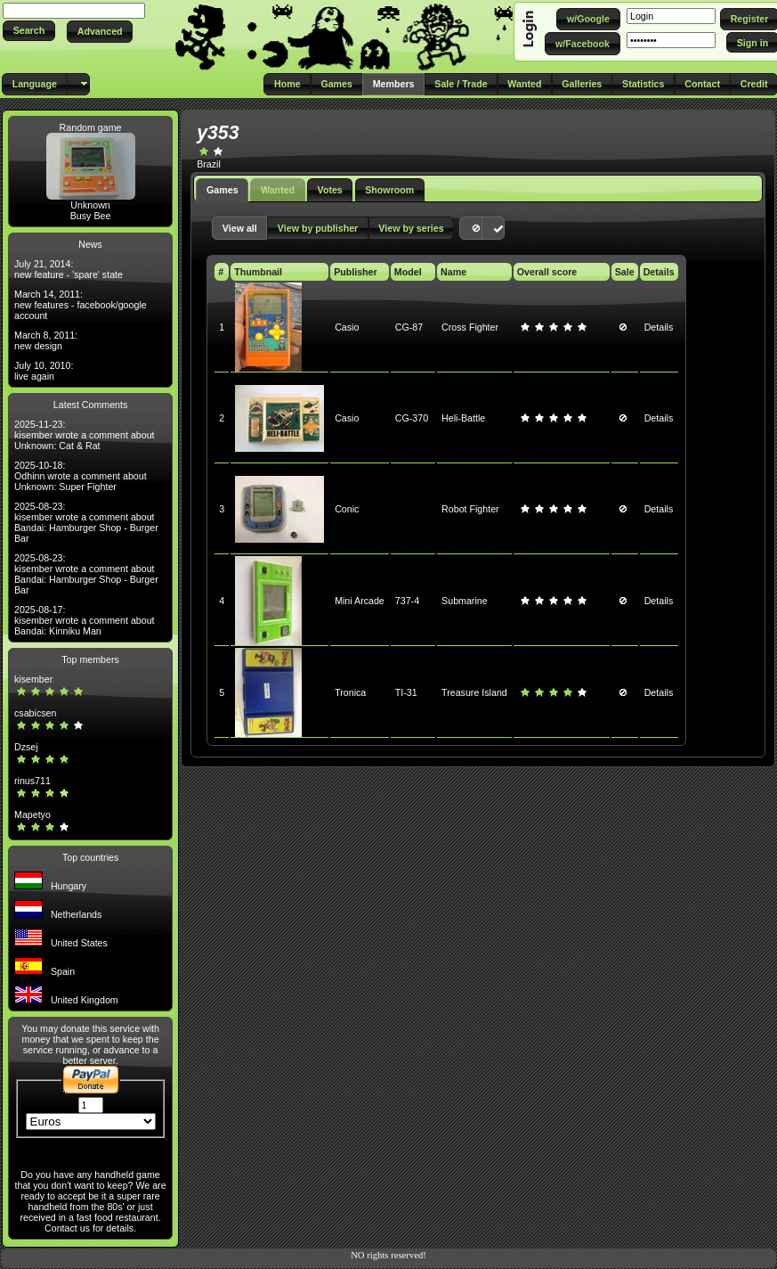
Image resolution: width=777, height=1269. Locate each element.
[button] (29, 30)
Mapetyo (32, 814)
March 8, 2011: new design (45, 340)
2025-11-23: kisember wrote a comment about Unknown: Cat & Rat (84, 435)
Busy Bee (90, 215)
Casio (347, 327)
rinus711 (32, 780)
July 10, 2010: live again (43, 370)
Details (659, 327)
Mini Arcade (359, 600)
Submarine (464, 600)
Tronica (350, 692)
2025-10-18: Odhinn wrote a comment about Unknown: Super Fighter (80, 476)
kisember (33, 679)
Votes (330, 189)
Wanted (278, 189)
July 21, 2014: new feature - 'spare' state (68, 269)
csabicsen (35, 713)
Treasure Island (474, 692)
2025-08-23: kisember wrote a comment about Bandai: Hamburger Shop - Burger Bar (86, 522)
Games (222, 189)
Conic (347, 509)
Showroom (389, 189)
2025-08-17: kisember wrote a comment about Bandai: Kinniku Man (84, 620)
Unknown (89, 205)
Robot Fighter (470, 509)
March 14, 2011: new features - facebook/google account (80, 305)
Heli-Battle (463, 418)
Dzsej (26, 746)
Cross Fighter (469, 327)
